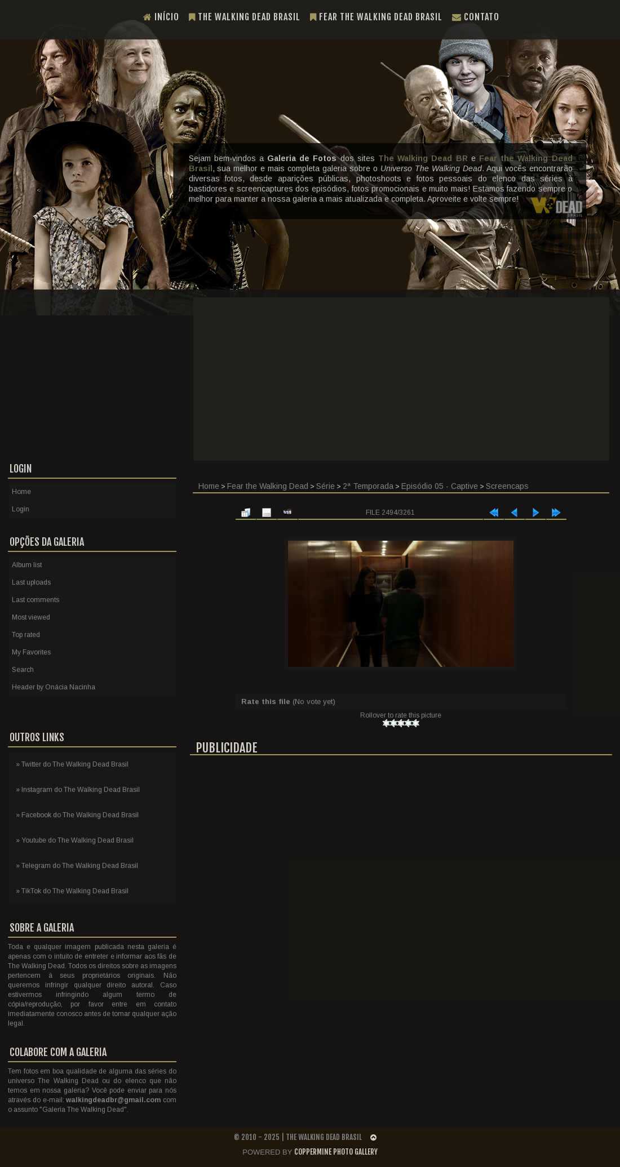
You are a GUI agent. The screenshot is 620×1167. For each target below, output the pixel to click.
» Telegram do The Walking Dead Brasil (77, 866)
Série (325, 486)
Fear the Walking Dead (267, 486)
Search (23, 670)
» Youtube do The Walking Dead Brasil (75, 840)
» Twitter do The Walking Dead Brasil (72, 764)
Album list (27, 565)
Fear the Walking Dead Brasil (376, 17)
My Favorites (31, 652)
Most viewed (31, 617)
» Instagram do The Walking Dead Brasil (78, 790)
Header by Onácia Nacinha (53, 687)
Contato (475, 17)
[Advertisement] (401, 379)
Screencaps (507, 486)
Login (20, 509)
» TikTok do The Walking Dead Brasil (72, 891)
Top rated (26, 635)
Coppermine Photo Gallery (336, 1151)
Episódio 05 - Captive (439, 486)
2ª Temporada (368, 486)
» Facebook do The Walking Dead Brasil (77, 815)
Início (161, 17)
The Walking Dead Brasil (244, 17)
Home (208, 486)
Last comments (35, 600)
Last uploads (31, 582)
